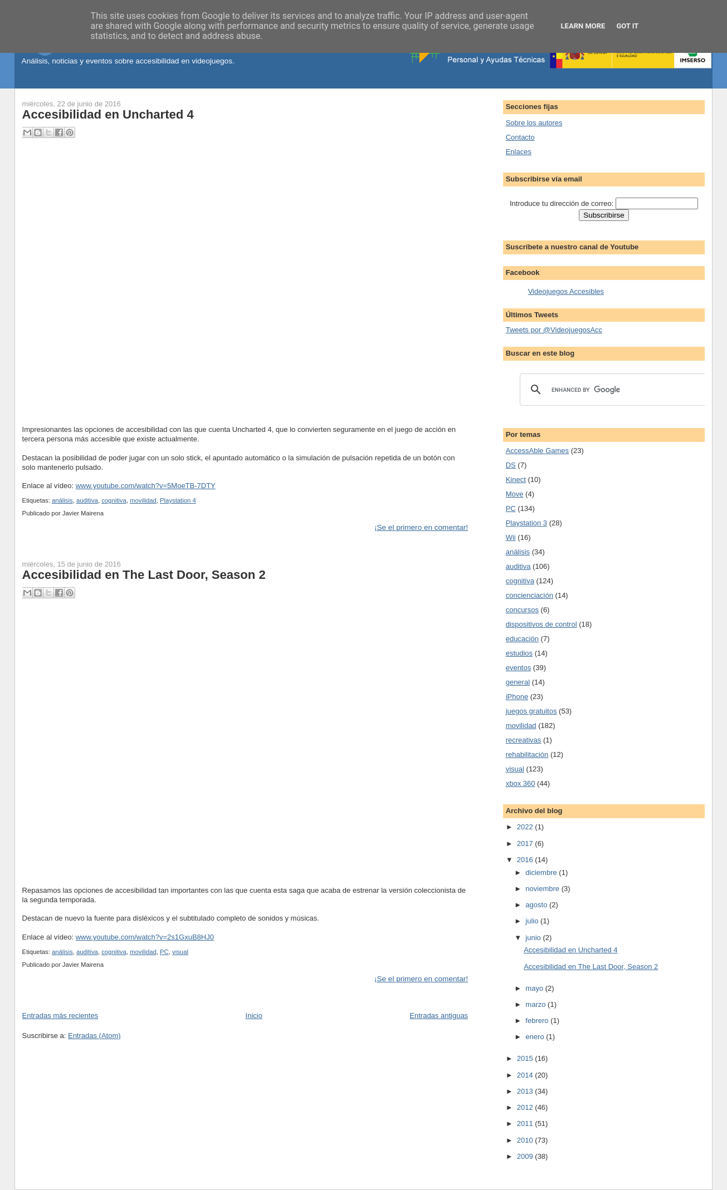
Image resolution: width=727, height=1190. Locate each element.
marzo (536, 1004)
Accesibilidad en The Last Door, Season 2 (144, 575)
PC (164, 951)
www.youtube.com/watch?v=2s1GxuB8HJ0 (145, 937)
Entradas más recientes (60, 1015)
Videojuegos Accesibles (566, 291)
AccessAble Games (537, 450)
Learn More (583, 26)
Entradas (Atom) (94, 1035)
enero (535, 1036)
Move (515, 494)
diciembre (542, 872)
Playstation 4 (178, 500)
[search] (613, 389)
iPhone (517, 696)
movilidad (143, 500)
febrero (537, 1020)
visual (180, 951)
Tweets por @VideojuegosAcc (554, 330)
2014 (526, 1075)
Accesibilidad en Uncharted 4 (108, 114)
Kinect (516, 479)
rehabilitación (527, 754)
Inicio (254, 1015)
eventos (518, 667)
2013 (526, 1091)
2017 (526, 843)
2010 (526, 1140)
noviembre (543, 888)
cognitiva (113, 500)
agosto (537, 905)
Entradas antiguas (438, 1015)
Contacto (520, 137)
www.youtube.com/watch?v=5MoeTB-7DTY (146, 485)
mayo (535, 988)
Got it (627, 26)
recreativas (523, 740)
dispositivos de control (541, 624)
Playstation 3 (526, 523)
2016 (526, 859)
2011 (526, 1123)
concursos (522, 610)
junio (534, 937)
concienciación (529, 595)
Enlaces (518, 151)
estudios (519, 653)
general (518, 682)
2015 (526, 1058)
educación (522, 639)
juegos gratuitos (531, 711)
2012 (526, 1107)
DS (511, 465)
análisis (62, 500)
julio (532, 921)
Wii (511, 537)
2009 (526, 1156)
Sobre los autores (534, 123)
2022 (526, 827)
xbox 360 (520, 783)
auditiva (87, 500)
